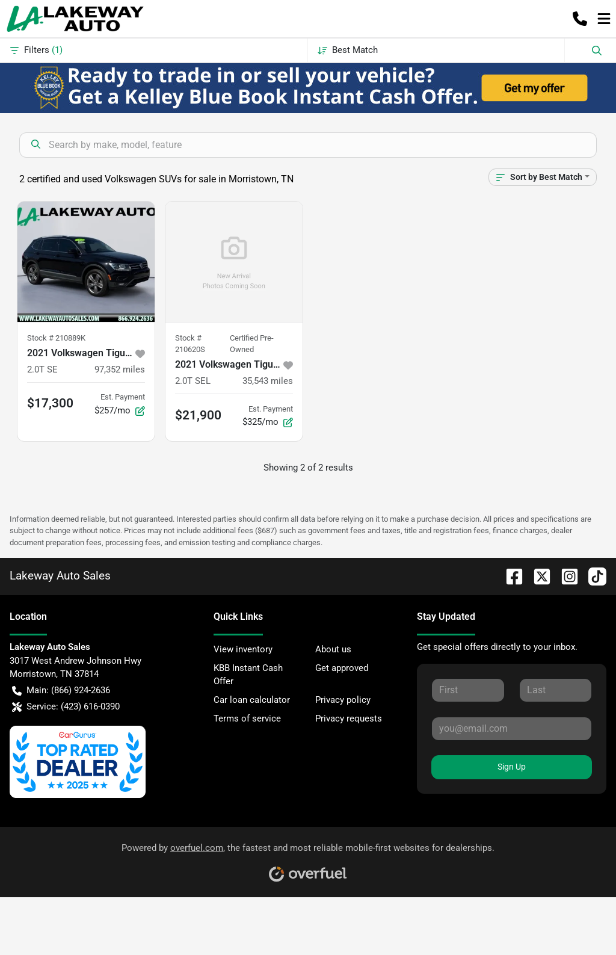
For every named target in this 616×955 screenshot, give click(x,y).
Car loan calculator (252, 699)
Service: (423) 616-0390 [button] (66, 707)
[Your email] (511, 729)
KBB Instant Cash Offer (248, 675)
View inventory (243, 649)
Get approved (341, 668)
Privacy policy (343, 699)
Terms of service (247, 718)
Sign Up (511, 766)
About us (333, 649)
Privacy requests (348, 718)
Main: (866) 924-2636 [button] (61, 690)
